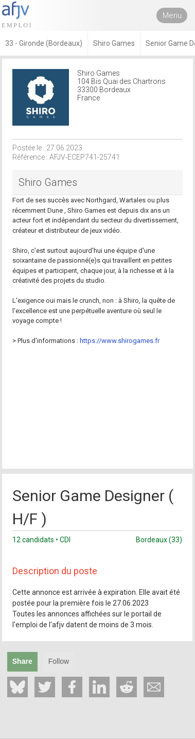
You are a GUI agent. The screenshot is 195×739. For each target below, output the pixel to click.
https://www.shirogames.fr (119, 341)
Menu (172, 15)
